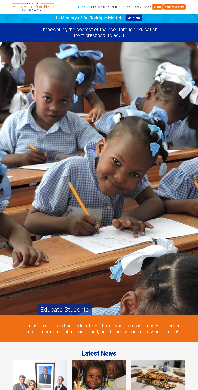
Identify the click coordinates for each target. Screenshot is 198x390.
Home (81, 6)
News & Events (141, 6)
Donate (157, 7)
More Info (133, 17)
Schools (102, 6)
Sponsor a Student (174, 7)
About (90, 6)
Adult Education (120, 6)
